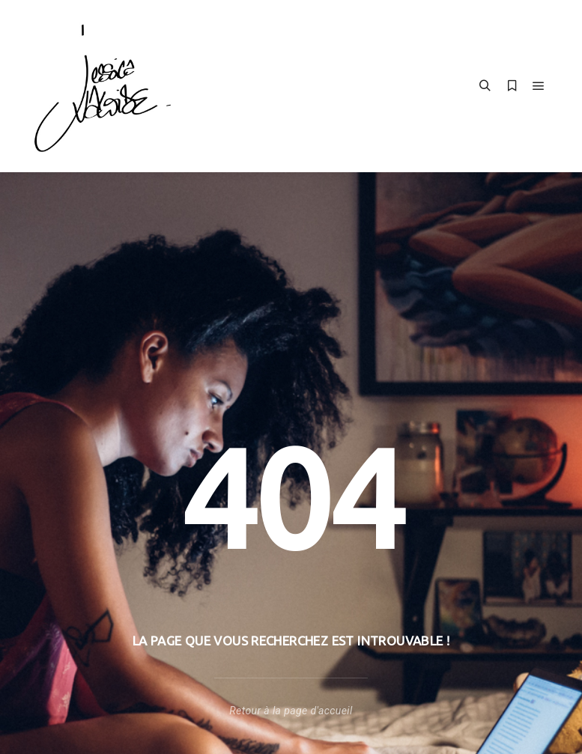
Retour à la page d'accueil (290, 711)
